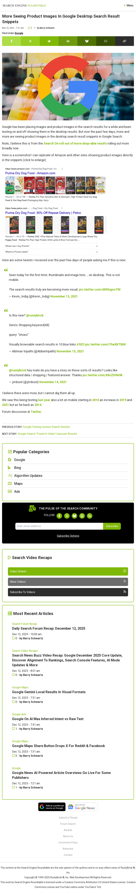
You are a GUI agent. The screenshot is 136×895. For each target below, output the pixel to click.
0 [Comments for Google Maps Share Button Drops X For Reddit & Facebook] (15, 755)
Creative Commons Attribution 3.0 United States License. (95, 882)
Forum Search (68, 823)
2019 (122, 400)
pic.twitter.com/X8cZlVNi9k (103, 375)
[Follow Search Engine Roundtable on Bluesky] (74, 516)
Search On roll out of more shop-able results (75, 143)
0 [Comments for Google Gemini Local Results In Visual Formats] (15, 702)
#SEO (81, 344)
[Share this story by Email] (105, 41)
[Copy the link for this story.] (124, 41)
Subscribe (112, 526)
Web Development (80, 877)
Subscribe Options (68, 535)
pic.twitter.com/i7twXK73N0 (105, 344)
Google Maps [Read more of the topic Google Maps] (20, 687)
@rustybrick (35, 315)
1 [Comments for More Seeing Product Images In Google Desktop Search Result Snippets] (30, 28)
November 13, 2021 (64, 296)
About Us (68, 836)
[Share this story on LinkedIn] (68, 41)
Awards (68, 830)
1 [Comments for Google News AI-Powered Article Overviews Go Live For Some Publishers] (15, 787)
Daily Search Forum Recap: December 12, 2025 (48, 628)
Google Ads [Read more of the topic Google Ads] (19, 714)
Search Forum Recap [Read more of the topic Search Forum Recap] (24, 623)
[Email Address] (59, 526)
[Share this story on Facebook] (11, 41)
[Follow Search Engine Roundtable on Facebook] (59, 516)
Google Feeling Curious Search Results (46, 427)
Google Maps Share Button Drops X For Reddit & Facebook (58, 746)
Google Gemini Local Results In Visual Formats (49, 692)
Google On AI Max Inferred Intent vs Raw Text (47, 719)
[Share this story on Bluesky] (86, 41)
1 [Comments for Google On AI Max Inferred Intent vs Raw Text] (15, 728)
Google (19, 33)
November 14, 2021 (53, 382)
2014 (37, 405)
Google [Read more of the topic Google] (16, 768)
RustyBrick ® (57, 877)
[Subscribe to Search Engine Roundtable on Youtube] (82, 516)
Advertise (68, 848)
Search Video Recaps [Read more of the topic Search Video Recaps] (25, 650)
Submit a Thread (68, 817)
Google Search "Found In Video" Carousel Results (47, 433)
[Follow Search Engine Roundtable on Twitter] (67, 516)
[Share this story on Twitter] (30, 41)
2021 (5, 405)
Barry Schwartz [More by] (47, 28)
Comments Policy (68, 842)
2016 (95, 400)
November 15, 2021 (70, 351)
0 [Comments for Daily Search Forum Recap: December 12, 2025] (15, 638)
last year (44, 400)
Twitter (36, 411)
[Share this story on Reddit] (49, 41)
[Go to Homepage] (24, 5)
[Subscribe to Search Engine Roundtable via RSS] (89, 516)
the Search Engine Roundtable (34, 867)
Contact (68, 855)
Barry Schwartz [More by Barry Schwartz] (33, 638)
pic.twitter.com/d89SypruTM (99, 289)
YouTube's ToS (93, 887)
